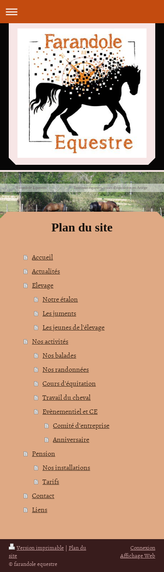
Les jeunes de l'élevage (73, 327)
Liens (39, 509)
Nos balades (59, 355)
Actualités (46, 271)
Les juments (59, 313)
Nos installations (66, 467)
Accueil (42, 257)
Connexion (142, 547)
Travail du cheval (66, 397)
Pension (43, 453)
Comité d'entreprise (81, 425)
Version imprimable (36, 547)
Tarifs (50, 481)
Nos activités (50, 341)
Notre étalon (60, 299)
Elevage (42, 285)
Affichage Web (137, 555)
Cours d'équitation (69, 383)
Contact (43, 495)
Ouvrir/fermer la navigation (82, 11)
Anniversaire (71, 439)
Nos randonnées (65, 369)
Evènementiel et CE (70, 411)
